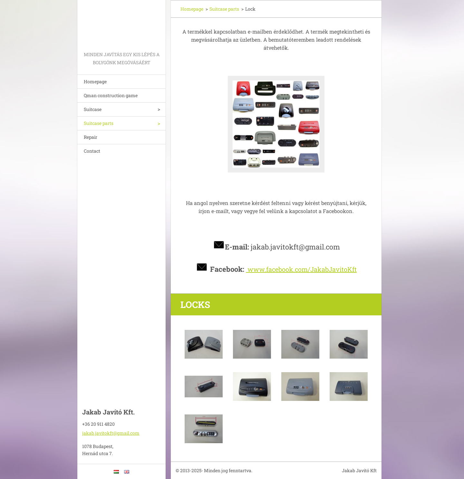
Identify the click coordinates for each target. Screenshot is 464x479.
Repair (90, 137)
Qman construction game (111, 95)
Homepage (95, 81)
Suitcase (93, 109)
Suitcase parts (98, 123)
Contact (92, 151)
